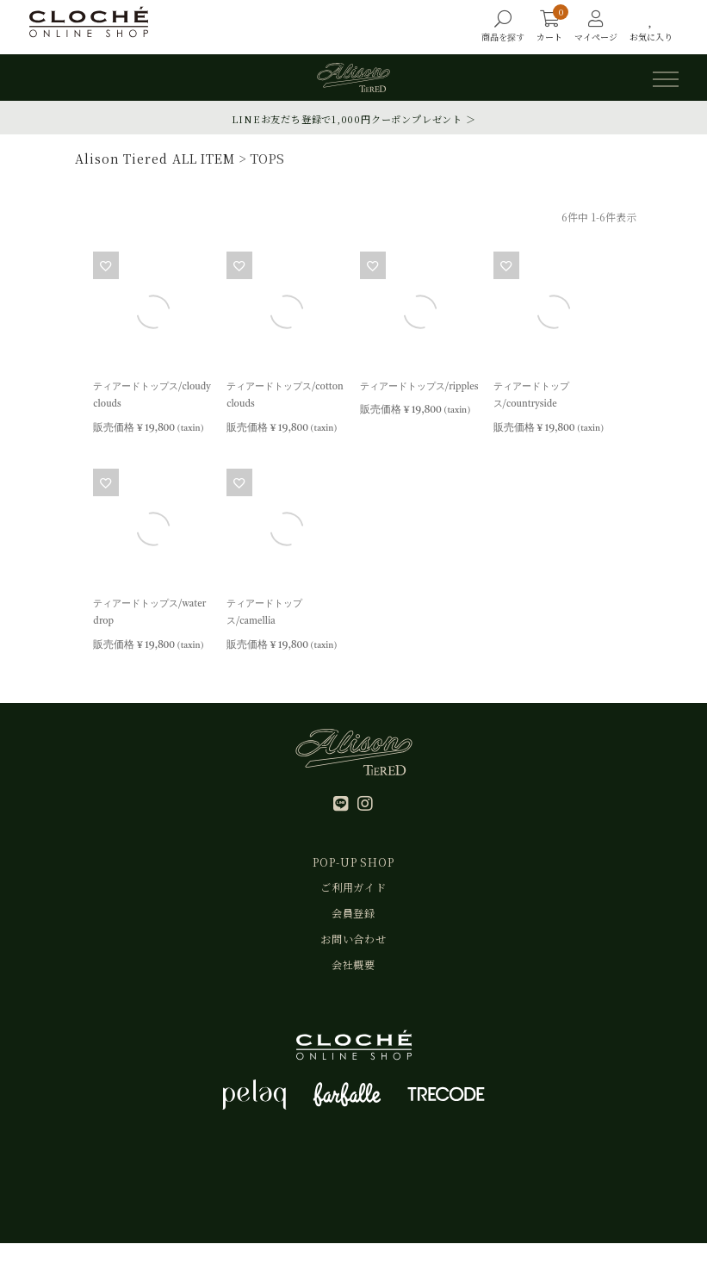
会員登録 (354, 927)
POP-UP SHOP (353, 865)
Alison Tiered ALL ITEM (152, 158)
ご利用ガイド (354, 895)
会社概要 (354, 988)
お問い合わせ (354, 957)
